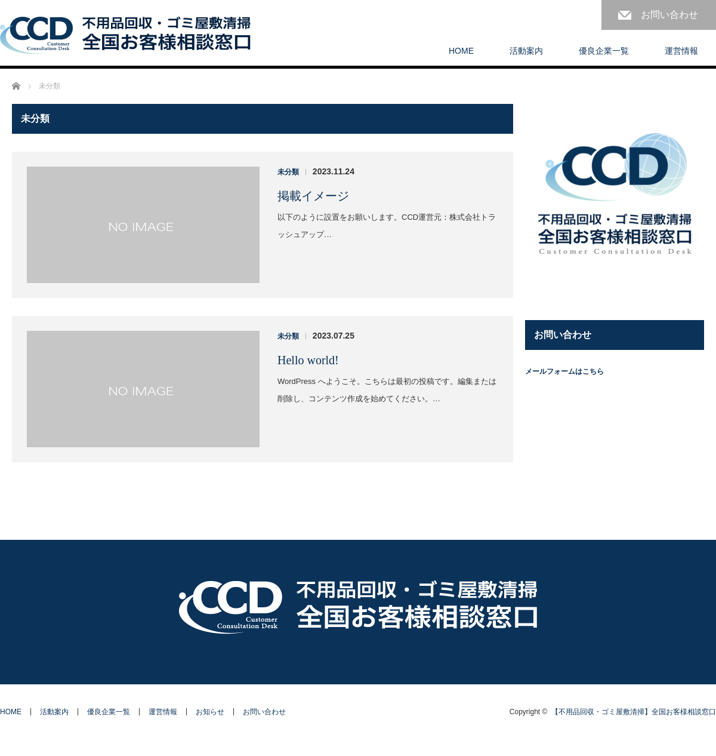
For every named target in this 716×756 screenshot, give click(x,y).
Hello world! (308, 360)
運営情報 (681, 51)
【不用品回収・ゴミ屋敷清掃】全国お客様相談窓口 (633, 712)
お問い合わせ (669, 15)
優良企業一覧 (604, 51)
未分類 (288, 172)
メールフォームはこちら (564, 371)
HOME (461, 51)
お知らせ (210, 711)
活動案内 (526, 51)
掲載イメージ (313, 195)
